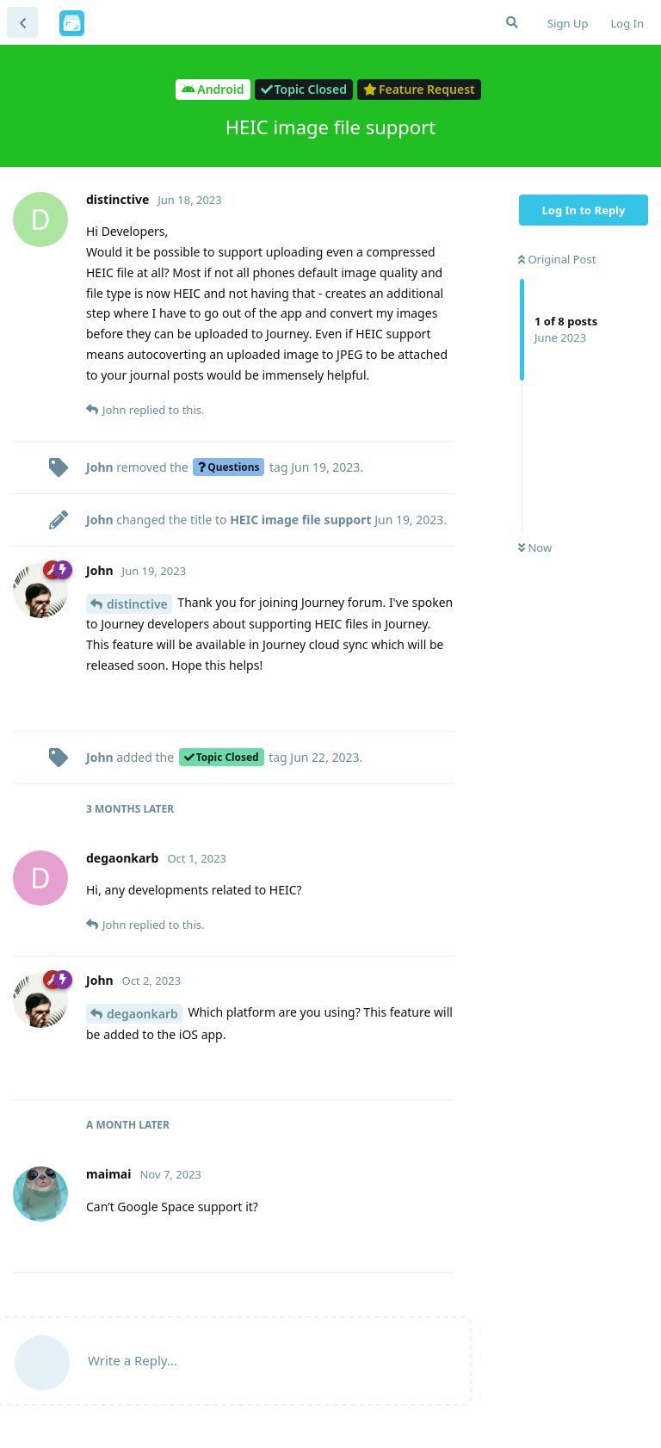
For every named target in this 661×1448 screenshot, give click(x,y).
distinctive (137, 604)
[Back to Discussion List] (22, 22)
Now (535, 547)
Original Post (557, 259)
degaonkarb (142, 1014)
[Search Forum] (512, 22)
